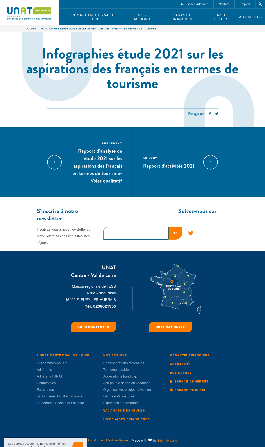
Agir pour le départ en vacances (126, 383)
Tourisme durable (116, 369)
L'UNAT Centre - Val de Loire (94, 17)
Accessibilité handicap (120, 376)
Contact (224, 4)
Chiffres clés (46, 383)
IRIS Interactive (167, 440)
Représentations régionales (123, 363)
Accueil (31, 28)
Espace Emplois (190, 390)
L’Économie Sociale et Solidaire (60, 403)
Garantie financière (182, 17)
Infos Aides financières (126, 419)
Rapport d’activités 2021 (169, 162)
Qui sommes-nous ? (52, 363)
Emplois (245, 4)
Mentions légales (117, 440)
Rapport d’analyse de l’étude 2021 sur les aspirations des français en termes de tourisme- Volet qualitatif (95, 162)
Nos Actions (142, 17)
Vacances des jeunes (124, 410)
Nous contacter (93, 327)
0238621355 (104, 306)
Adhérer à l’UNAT (49, 376)
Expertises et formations (121, 403)
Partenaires (45, 389)
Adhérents (44, 369)
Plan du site (95, 440)
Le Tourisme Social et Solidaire (60, 396)
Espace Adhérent (197, 4)
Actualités (250, 17)
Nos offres (221, 17)
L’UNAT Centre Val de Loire (63, 355)
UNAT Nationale (171, 327)
